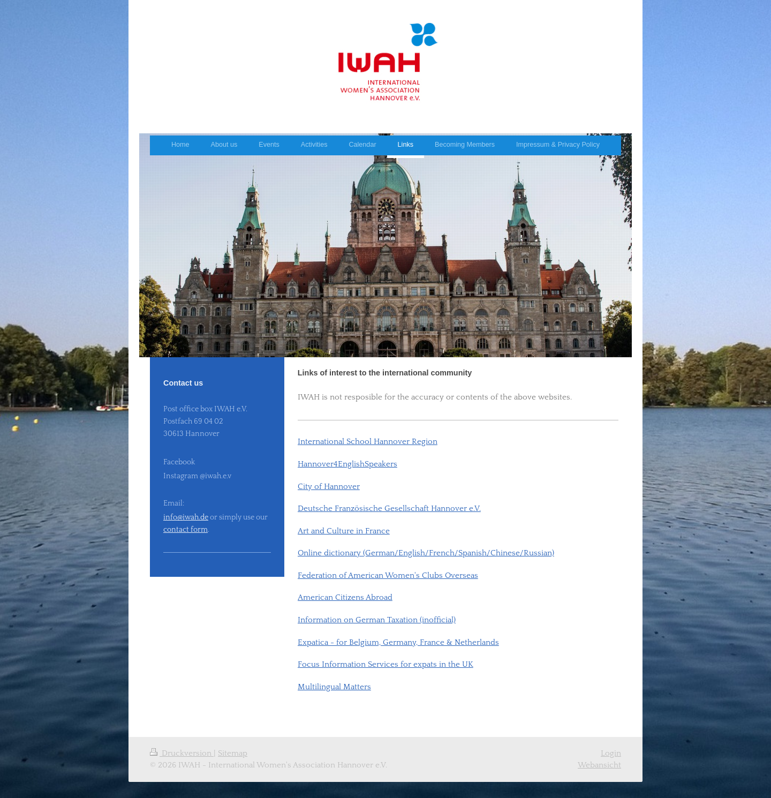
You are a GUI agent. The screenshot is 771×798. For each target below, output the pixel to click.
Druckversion (182, 753)
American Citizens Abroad (345, 597)
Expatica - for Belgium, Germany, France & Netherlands (398, 642)
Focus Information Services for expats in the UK (385, 664)
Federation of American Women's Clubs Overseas (388, 575)
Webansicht (599, 765)
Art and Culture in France (344, 531)
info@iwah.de (185, 517)
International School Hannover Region (367, 441)
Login (611, 753)
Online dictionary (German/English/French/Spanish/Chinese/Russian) (426, 553)
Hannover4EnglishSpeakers (347, 464)
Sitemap (232, 753)
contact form (185, 529)
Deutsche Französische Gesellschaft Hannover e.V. (389, 508)
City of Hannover (329, 486)
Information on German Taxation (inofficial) (377, 619)
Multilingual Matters (334, 686)
